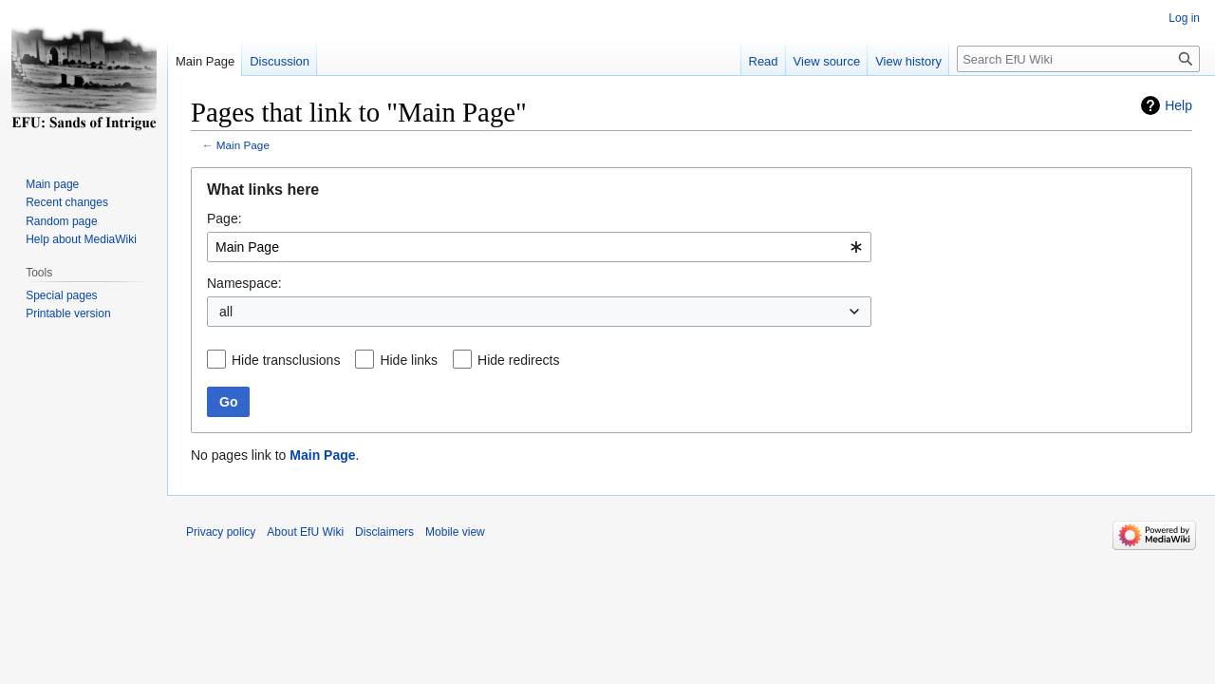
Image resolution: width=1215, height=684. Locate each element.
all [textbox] (226, 311)
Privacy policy (220, 532)
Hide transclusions (286, 360)
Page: (224, 218)
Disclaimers (384, 532)
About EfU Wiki (305, 532)
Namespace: (244, 283)
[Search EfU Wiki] (1078, 59)
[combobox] (539, 247)
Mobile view (455, 532)
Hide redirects (518, 360)
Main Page (243, 145)
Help (1178, 105)
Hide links (409, 360)
